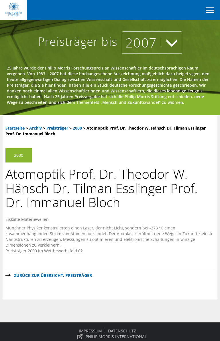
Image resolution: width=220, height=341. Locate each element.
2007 (151, 42)
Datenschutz (122, 331)
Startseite (15, 128)
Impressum (90, 331)
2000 (78, 128)
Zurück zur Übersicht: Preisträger (53, 275)
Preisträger (57, 128)
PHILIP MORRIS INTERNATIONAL (116, 336)
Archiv (35, 128)
